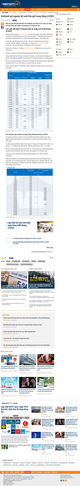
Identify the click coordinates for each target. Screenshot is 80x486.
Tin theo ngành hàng (63, 14)
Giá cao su (32, 465)
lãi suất (8, 261)
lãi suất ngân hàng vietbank (12, 264)
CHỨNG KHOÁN (39, 9)
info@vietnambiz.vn (10, 483)
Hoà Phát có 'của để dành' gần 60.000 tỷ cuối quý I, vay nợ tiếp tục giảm (47, 409)
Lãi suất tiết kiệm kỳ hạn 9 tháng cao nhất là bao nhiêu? (14, 300)
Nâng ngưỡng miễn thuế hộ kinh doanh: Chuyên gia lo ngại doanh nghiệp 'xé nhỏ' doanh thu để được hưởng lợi (48, 423)
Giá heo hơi (40, 462)
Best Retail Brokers (40, 465)
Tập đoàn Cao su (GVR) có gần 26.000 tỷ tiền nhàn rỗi (19, 445)
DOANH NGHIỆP (47, 9)
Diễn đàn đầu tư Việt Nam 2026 (53, 465)
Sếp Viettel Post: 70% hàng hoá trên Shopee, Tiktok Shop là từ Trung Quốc (45, 368)
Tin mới (6, 315)
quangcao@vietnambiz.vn (68, 477)
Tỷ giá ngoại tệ (15, 462)
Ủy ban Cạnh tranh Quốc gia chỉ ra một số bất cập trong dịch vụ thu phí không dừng (26, 318)
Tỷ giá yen (28, 462)
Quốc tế (21, 395)
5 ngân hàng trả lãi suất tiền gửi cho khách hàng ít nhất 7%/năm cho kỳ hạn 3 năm (14, 286)
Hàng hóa (5, 333)
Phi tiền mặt (42, 12)
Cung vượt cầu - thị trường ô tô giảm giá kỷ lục (16, 338)
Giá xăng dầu (71, 462)
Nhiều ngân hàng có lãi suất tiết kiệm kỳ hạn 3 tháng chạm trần (13, 304)
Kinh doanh (5, 340)
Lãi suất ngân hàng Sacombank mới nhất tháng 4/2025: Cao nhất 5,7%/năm (31, 242)
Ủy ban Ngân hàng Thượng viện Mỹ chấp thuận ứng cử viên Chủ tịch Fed (47, 435)
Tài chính (5, 12)
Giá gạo (27, 465)
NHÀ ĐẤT (33, 9)
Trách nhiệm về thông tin (8, 484)
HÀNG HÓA (16, 9)
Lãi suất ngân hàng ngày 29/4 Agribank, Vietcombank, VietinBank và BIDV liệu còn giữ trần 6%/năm (41, 285)
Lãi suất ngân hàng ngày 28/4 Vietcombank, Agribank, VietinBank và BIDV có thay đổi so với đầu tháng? (41, 292)
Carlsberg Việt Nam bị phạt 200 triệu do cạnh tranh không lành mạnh (45, 390)
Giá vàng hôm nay (7, 462)
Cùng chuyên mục (35, 269)
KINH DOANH (54, 9)
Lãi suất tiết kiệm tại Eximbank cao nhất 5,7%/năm (27, 238)
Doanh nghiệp (4, 371)
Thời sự (5, 320)
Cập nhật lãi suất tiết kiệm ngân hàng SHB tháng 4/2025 (19, 225)
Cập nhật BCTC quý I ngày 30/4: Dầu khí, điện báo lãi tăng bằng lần (9, 367)
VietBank (34, 261)
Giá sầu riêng (15, 465)
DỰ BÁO (11, 9)
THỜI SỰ (6, 9)
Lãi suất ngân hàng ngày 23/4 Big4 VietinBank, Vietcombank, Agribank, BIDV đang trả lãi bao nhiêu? (40, 306)
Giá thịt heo (21, 465)
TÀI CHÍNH (27, 9)
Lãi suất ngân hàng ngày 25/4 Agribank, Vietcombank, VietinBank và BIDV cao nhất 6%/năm (41, 297)
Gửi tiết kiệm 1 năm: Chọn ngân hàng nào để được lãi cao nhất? (14, 296)
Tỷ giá (36, 12)
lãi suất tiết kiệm (42, 43)
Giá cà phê (46, 462)
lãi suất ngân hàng (28, 48)
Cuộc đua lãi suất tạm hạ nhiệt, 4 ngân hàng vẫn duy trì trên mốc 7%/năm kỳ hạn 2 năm (13, 291)
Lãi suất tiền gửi (25, 261)
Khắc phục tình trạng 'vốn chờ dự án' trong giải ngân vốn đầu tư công (22, 325)
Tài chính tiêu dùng (53, 12)
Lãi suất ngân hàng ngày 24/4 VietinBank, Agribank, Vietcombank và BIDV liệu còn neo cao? (41, 301)
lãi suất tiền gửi (23, 34)
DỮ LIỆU (60, 9)
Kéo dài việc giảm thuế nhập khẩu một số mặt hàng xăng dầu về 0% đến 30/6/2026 (26, 345)
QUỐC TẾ (22, 9)
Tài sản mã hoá (22, 12)
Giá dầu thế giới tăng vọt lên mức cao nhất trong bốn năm (19, 331)
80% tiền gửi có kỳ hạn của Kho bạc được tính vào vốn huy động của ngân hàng (71, 409)
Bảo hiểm (30, 12)
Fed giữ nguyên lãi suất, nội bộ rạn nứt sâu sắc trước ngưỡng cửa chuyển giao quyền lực (27, 391)
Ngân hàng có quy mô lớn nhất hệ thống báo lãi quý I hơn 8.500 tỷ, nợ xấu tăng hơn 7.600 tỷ (27, 368)
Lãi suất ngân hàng (63, 462)
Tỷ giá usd (22, 462)
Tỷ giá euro (34, 462)
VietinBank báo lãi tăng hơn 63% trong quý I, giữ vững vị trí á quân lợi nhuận (9, 391)
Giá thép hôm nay (7, 465)
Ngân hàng (13, 12)
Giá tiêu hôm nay (54, 462)
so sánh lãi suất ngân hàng (26, 264)
